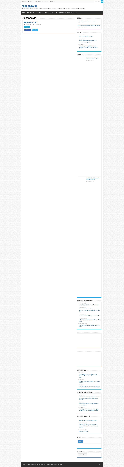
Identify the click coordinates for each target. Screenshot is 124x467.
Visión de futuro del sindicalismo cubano (87, 21)
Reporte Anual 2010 (31, 22)
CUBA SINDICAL (29, 6)
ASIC (68, 13)
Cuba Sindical (28, 24)
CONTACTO (52, 1)
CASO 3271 (73, 13)
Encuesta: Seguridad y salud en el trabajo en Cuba (89, 25)
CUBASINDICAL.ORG (38, 1)
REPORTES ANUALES (61, 13)
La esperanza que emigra (92, 58)
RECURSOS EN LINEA (49, 13)
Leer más (27, 27)
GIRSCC (46, 1)
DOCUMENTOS (39, 13)
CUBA (23, 13)
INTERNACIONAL (30, 13)
